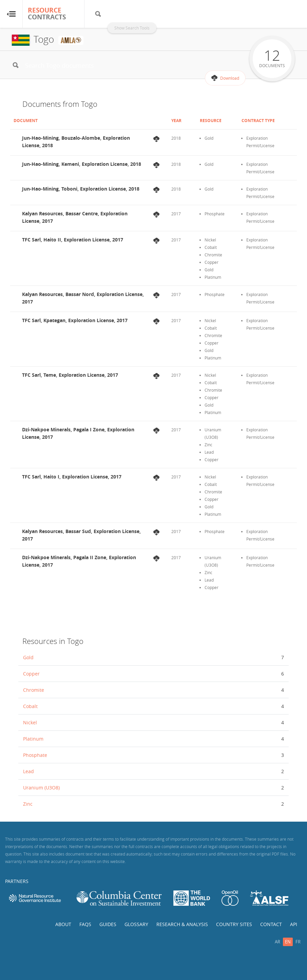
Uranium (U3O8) (41, 787)
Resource (211, 120)
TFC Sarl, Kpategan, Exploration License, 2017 (75, 320)
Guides (107, 924)
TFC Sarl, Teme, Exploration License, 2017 (70, 375)
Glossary (136, 924)
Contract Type (258, 120)
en (288, 942)
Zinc (28, 804)
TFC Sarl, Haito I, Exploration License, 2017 (71, 476)
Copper (31, 673)
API (293, 924)
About (63, 924)
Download (229, 78)
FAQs (85, 924)
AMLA (70, 40)
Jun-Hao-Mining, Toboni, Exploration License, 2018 (80, 188)
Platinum (33, 739)
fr (298, 942)
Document (26, 120)
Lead (28, 771)
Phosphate (35, 755)
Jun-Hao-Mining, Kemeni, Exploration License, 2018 (81, 164)
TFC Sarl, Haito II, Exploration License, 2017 (72, 239)
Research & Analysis (182, 924)
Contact (271, 924)
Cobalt (30, 706)
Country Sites (234, 924)
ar (277, 942)
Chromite (33, 690)
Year (176, 120)
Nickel (30, 722)
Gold (28, 657)
